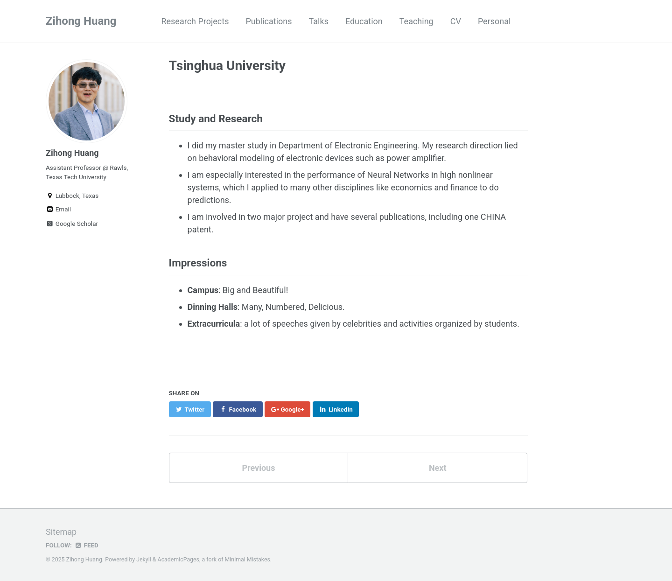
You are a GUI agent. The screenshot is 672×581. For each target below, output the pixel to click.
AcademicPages (178, 559)
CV (455, 21)
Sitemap (61, 532)
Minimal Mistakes (247, 559)
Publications (268, 21)
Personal (494, 21)
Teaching (416, 21)
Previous (258, 468)
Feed (86, 545)
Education (364, 21)
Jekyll (143, 559)
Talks (319, 21)
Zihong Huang (81, 21)
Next (438, 468)
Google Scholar (72, 223)
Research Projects (195, 21)
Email (58, 209)
